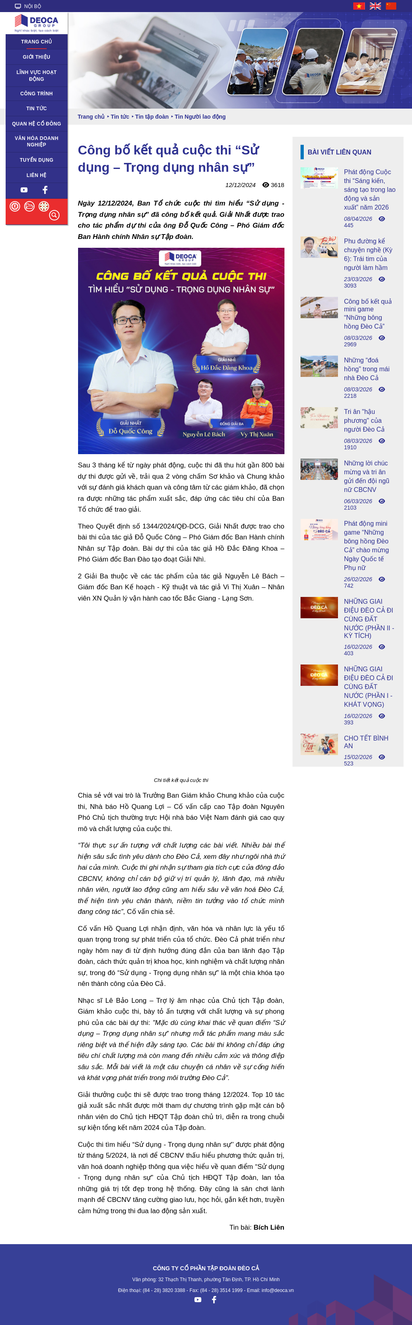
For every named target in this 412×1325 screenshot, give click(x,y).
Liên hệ (37, 175)
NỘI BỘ (28, 6)
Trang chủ (36, 42)
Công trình (37, 94)
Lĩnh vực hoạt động (36, 76)
